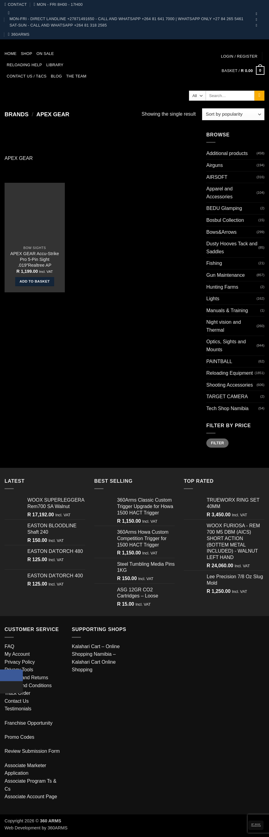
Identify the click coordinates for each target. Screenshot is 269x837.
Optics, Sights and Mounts (226, 345)
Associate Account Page (31, 796)
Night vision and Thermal (223, 326)
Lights (212, 298)
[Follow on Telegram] (258, 25)
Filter (217, 443)
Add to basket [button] (34, 281)
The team (76, 76)
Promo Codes (19, 737)
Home (10, 53)
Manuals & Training (227, 310)
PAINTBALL (219, 361)
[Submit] (259, 96)
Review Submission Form (32, 751)
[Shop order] (233, 114)
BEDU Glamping (224, 208)
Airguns (214, 165)
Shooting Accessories (229, 385)
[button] (239, 56)
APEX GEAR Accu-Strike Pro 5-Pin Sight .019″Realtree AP (34, 259)
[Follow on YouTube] (258, 19)
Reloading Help (24, 65)
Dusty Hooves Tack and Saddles (231, 247)
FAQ (9, 646)
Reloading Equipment (229, 373)
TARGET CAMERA (227, 396)
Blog (56, 76)
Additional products (227, 153)
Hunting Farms (222, 287)
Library (54, 65)
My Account (17, 654)
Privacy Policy (20, 662)
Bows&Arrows (221, 232)
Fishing (214, 263)
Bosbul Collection (225, 220)
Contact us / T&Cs (27, 76)
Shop (26, 53)
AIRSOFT (216, 177)
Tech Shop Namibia (227, 408)
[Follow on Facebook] (258, 14)
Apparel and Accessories (219, 192)
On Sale (45, 53)
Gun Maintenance (225, 275)
